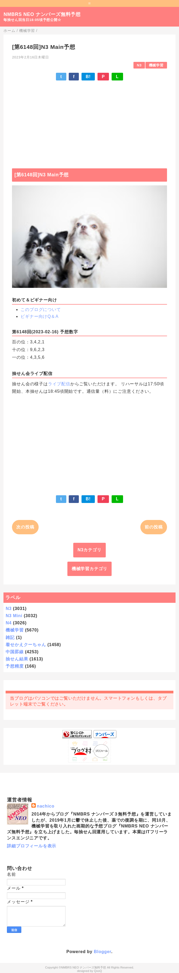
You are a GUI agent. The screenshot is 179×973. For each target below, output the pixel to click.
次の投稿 (25, 527)
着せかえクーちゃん (26, 644)
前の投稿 (153, 527)
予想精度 (14, 666)
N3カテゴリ (89, 550)
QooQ (98, 970)
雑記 (10, 637)
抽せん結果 (17, 659)
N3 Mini (14, 615)
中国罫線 (14, 652)
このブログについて (41, 309)
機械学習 (156, 65)
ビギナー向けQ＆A (39, 316)
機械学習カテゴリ (89, 568)
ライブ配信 (59, 384)
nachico (45, 806)
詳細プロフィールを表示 (31, 846)
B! (88, 76)
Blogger (102, 951)
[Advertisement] (89, 122)
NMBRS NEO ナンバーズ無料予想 (42, 14)
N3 (139, 65)
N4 (8, 623)
